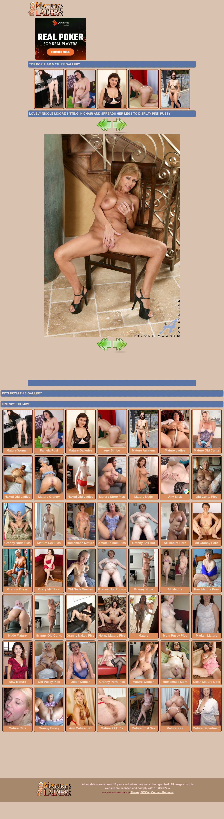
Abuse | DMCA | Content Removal (152, 809)
